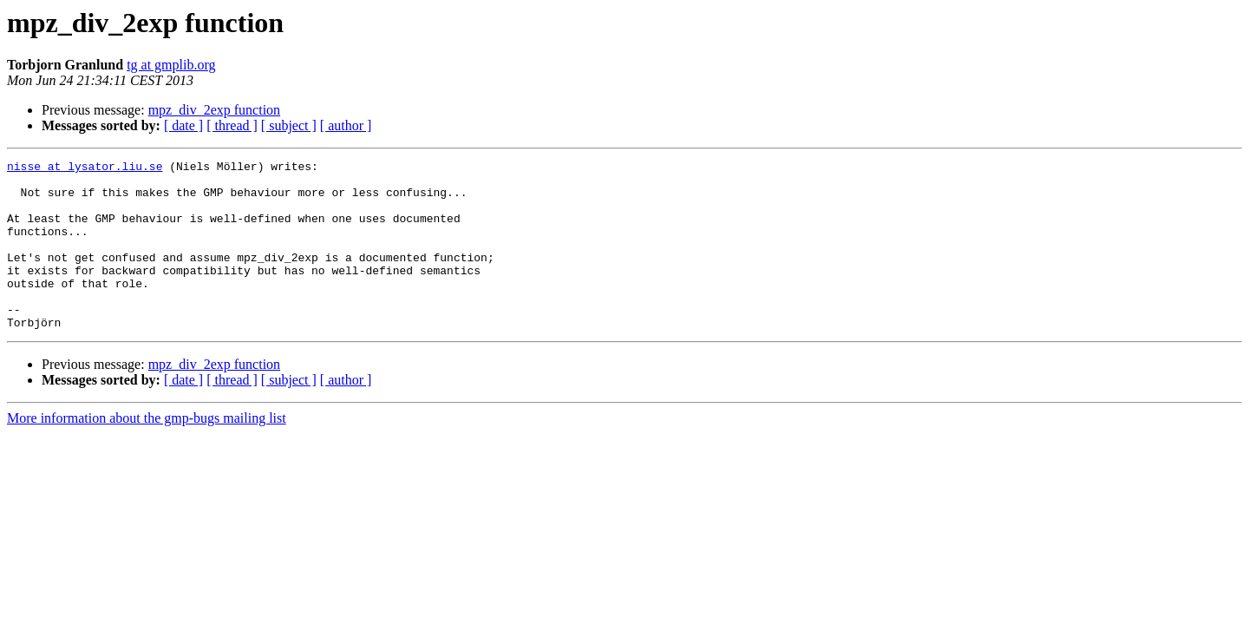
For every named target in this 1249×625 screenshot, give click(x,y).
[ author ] (346, 125)
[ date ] (183, 125)
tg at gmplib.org (171, 64)
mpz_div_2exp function (214, 109)
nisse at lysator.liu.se (84, 168)
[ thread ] (232, 125)
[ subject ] (289, 125)
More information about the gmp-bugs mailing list (146, 451)
